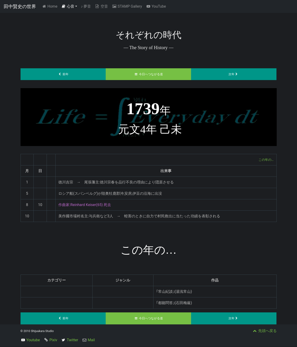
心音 (68, 6)
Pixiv (53, 340)
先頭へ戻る (264, 331)
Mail (91, 340)
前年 (63, 74)
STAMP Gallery (127, 6)
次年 (234, 74)
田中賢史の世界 (20, 6)
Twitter (72, 340)
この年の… (265, 160)
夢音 (86, 6)
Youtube (33, 340)
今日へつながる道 (148, 74)
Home (50, 6)
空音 (101, 6)
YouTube (156, 6)
